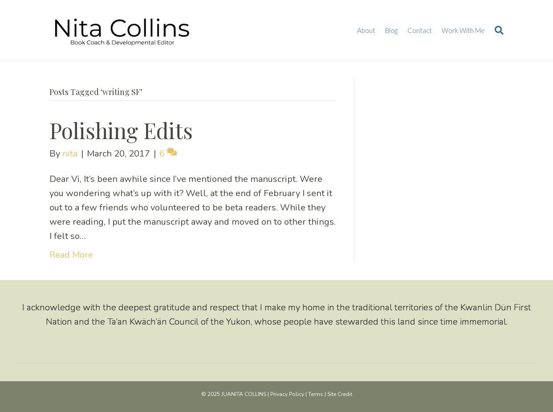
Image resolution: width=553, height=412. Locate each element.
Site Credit (339, 394)
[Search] (497, 30)
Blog (391, 30)
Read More (71, 255)
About (366, 30)
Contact (419, 30)
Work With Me (463, 30)
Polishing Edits (121, 130)
